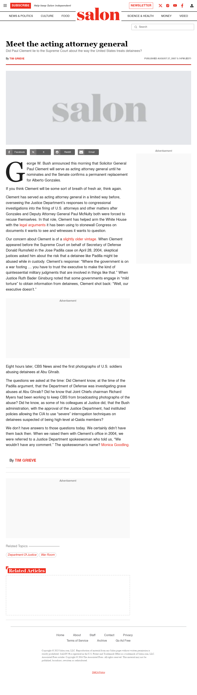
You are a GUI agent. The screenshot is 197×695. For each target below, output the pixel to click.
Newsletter (141, 5)
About (77, 635)
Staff (92, 635)
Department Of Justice (22, 555)
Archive (102, 640)
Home (60, 635)
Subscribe (20, 5)
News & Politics (21, 16)
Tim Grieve (17, 58)
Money (166, 16)
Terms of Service (77, 640)
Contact (109, 635)
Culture (47, 16)
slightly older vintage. (80, 239)
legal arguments (33, 225)
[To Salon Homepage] (98, 14)
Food (66, 16)
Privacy (128, 635)
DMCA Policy (98, 673)
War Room (48, 555)
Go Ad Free (123, 640)
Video (183, 16)
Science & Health (140, 16)
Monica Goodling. (115, 445)
